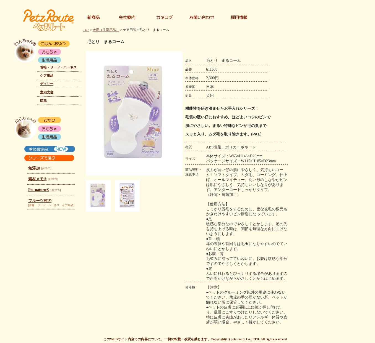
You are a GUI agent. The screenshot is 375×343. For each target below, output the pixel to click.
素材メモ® (37, 179)
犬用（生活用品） (106, 30)
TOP (86, 30)
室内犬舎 (46, 92)
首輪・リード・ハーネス (58, 67)
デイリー (46, 84)
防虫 (43, 100)
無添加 (34, 168)
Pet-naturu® (38, 190)
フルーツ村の (39, 201)
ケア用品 (46, 76)
